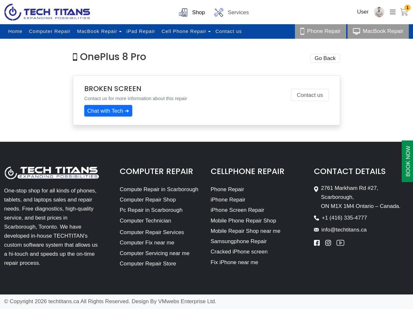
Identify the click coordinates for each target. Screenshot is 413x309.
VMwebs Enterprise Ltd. (187, 301)
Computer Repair (50, 31)
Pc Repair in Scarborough (151, 210)
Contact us (229, 31)
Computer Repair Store (148, 264)
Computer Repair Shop (148, 200)
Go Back (325, 58)
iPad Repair (140, 31)
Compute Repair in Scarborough (159, 189)
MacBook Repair (97, 31)
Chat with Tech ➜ (108, 111)
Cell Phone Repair (184, 31)
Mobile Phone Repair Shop (243, 221)
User (363, 12)
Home (15, 31)
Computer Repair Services (152, 232)
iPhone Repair (228, 200)
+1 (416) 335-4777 (344, 218)
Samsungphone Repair (239, 241)
